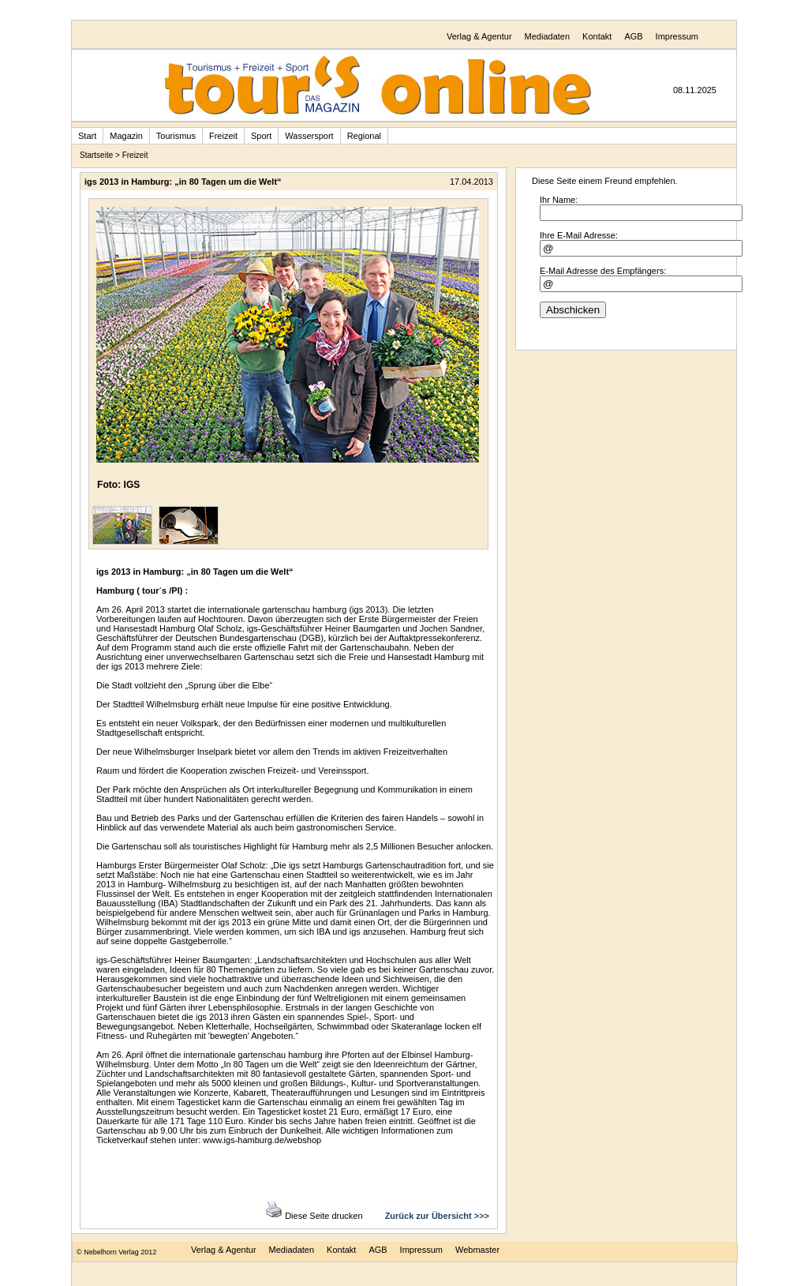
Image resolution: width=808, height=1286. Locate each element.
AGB (633, 36)
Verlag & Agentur (479, 36)
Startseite (96, 155)
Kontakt (597, 36)
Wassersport (309, 136)
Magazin (126, 136)
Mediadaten (547, 36)
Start (87, 136)
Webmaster (477, 1249)
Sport (261, 136)
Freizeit (223, 136)
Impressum (677, 36)
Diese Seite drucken (314, 1215)
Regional (364, 136)
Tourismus (176, 136)
